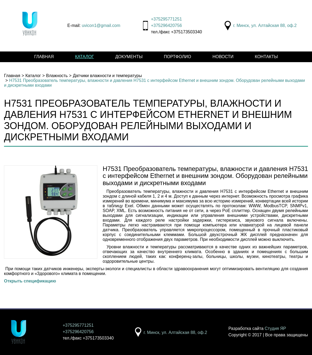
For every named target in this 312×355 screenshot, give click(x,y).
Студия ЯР (275, 328)
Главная (44, 56)
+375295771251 (166, 19)
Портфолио (177, 56)
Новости (223, 56)
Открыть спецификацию (30, 281)
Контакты (266, 56)
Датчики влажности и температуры (107, 75)
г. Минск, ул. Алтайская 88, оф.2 (265, 25)
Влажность (57, 75)
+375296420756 (166, 25)
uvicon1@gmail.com (101, 25)
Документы (128, 56)
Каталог (84, 56)
